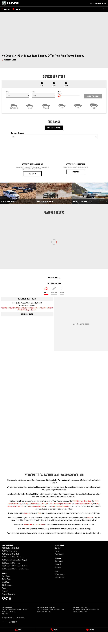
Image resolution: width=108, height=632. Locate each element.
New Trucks (6, 576)
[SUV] (62, 106)
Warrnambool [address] (54, 277)
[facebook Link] (3, 598)
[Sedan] (30, 106)
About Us (58, 564)
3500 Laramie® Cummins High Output (15, 569)
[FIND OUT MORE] (9, 59)
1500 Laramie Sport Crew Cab (36, 503)
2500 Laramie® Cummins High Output (15, 566)
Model (43, 94)
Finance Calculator (8, 594)
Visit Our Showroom (54, 128)
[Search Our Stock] (54, 193)
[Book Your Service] (90, 193)
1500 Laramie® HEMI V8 (10, 554)
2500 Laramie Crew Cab (36, 506)
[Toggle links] (9, 622)
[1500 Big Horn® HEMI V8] (32, 158)
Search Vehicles (93, 96)
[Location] (46, 291)
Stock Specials (7, 585)
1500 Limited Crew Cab (83, 503)
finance (27, 513)
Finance (4, 591)
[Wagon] (46, 106)
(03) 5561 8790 (46, 611)
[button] (54, 57)
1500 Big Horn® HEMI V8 (10, 548)
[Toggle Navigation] (104, 9)
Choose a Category (54, 135)
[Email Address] (27, 309)
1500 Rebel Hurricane (9, 551)
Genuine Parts (29, 524)
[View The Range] (18, 193)
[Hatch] (14, 106)
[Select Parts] (62, 291)
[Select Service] (54, 291)
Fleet (4, 588)
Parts (57, 551)
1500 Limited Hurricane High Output (14, 560)
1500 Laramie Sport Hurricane (60, 503)
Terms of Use (59, 577)
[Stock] (18, 629)
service (90, 517)
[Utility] (78, 106)
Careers (58, 567)
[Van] (94, 106)
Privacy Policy (59, 574)
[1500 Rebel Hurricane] (75, 157)
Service (57, 548)
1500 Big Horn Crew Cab (82, 501)
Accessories (40, 524)
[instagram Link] (10, 598)
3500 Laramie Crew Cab (60, 506)
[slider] (59, 95)
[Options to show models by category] (54, 137)
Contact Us (59, 561)
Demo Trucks (6, 579)
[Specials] (90, 629)
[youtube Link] (6, 598)
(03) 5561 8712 (29, 305)
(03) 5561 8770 (82, 611)
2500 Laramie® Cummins (11, 563)
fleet (39, 513)
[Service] (54, 629)
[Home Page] (11, 3)
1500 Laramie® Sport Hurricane (13, 557)
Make (17, 94)
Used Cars (5, 582)
